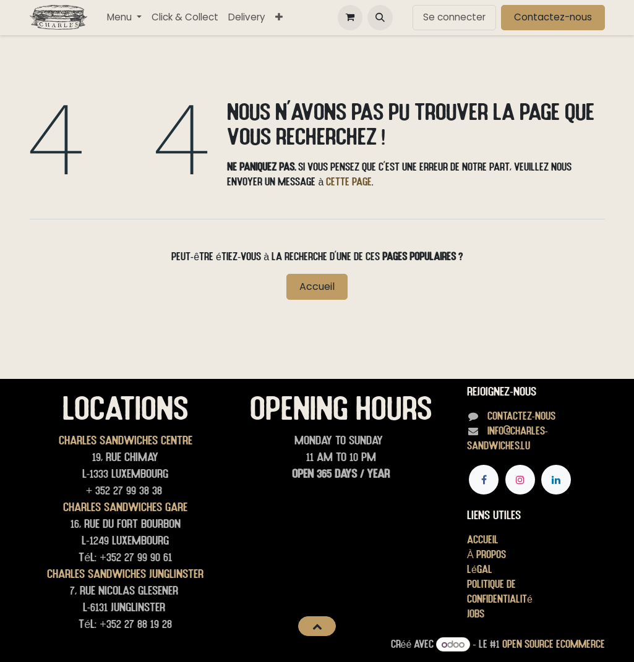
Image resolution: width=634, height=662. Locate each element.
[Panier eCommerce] (350, 17)
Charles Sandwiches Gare (125, 507)
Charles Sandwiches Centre (125, 440)
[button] (379, 17)
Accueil (317, 286)
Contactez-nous (553, 17)
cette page (349, 181)
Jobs (475, 613)
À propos (486, 554)
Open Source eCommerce (553, 644)
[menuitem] (124, 18)
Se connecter (454, 17)
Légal (479, 569)
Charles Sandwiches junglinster (125, 573)
